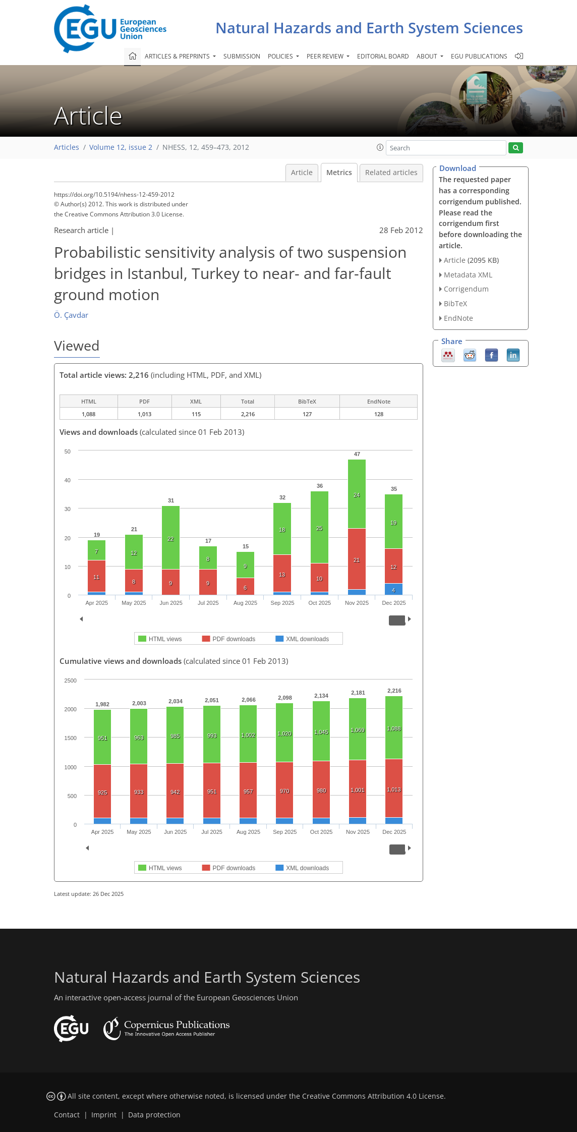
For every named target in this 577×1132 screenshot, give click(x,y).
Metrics (339, 172)
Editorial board (383, 56)
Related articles (391, 172)
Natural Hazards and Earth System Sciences (369, 27)
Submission (241, 56)
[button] (380, 147)
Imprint (104, 1114)
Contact (67, 1114)
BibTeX (455, 303)
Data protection (154, 1114)
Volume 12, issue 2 (120, 147)
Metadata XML (468, 274)
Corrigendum (466, 289)
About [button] (428, 56)
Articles (66, 147)
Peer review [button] (326, 56)
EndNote (458, 318)
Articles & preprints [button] (178, 56)
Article (302, 172)
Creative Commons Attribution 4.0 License (373, 1096)
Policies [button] (281, 56)
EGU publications (479, 56)
